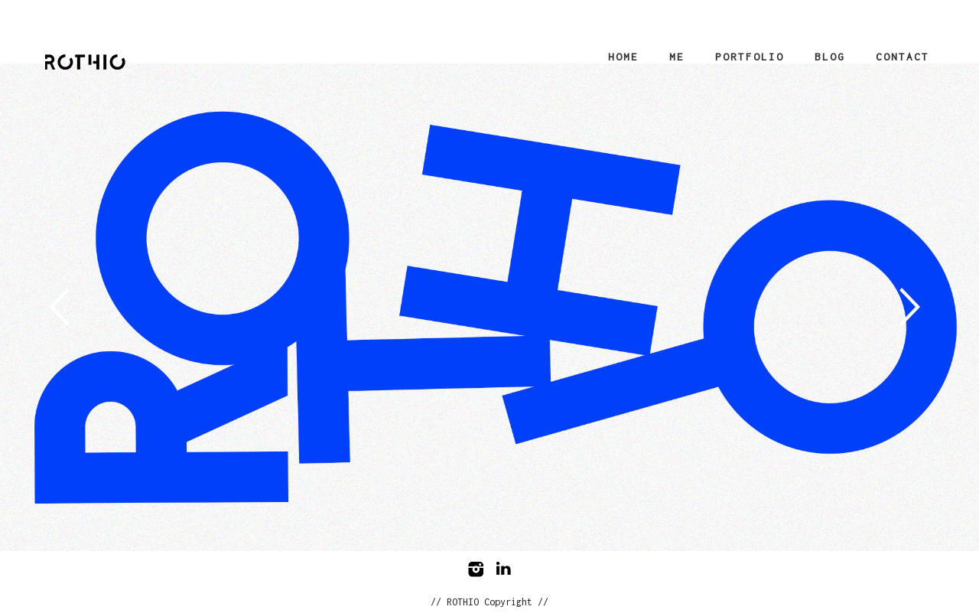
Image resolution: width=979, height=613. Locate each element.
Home (623, 57)
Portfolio (749, 57)
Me (677, 57)
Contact (902, 57)
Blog (830, 57)
